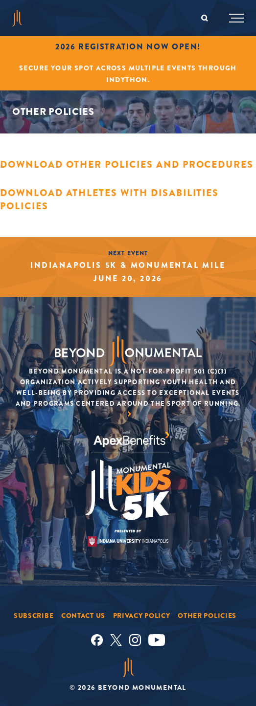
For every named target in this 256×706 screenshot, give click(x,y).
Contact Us (83, 615)
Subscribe (33, 615)
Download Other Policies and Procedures (127, 164)
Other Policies (207, 615)
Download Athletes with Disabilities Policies (109, 199)
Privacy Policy (141, 615)
